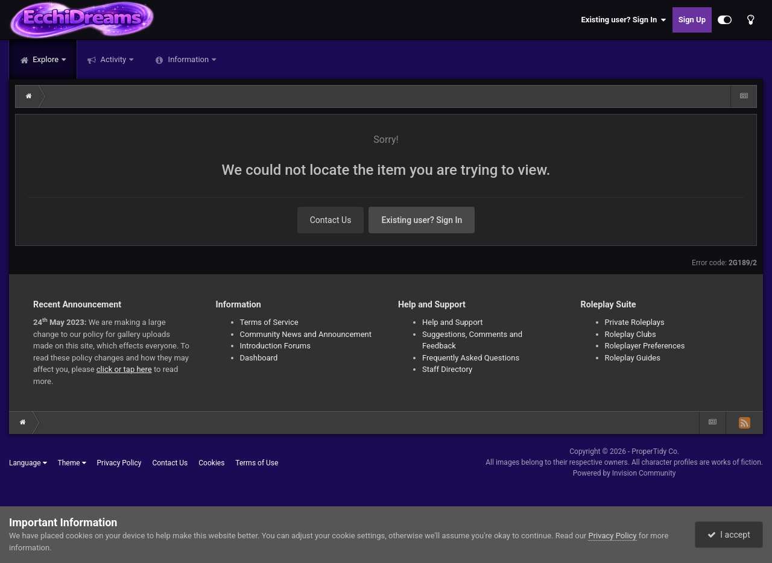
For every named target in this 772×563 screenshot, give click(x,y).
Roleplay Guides (632, 357)
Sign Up (692, 19)
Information (188, 59)
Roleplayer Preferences (645, 345)
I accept (728, 534)
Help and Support (452, 322)
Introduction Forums (275, 345)
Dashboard (259, 357)
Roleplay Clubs (630, 334)
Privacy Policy (119, 463)
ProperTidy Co (654, 451)
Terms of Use (256, 463)
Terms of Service (269, 322)
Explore (45, 59)
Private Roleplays (635, 322)
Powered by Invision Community (624, 473)
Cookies (211, 463)
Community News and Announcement (306, 334)
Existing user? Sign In (623, 20)
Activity (113, 59)
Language (28, 463)
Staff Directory (447, 369)
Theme (72, 463)
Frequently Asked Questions (470, 357)
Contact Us (331, 220)
